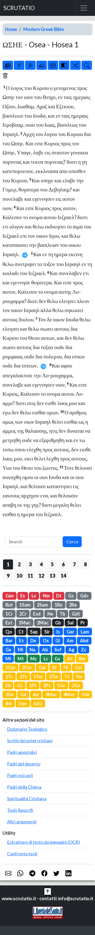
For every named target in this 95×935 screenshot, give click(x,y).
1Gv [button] (61, 685)
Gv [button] (57, 658)
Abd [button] (84, 640)
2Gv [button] (76, 685)
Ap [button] (36, 694)
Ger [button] (70, 632)
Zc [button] (83, 649)
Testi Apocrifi (20, 810)
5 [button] (52, 564)
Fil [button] (65, 667)
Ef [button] (54, 667)
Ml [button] (8, 658)
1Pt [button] (32, 685)
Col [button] (78, 667)
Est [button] (9, 622)
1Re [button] (58, 605)
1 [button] (8, 564)
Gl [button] (57, 640)
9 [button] (8, 576)
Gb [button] (58, 622)
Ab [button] (45, 649)
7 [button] (74, 564)
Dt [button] (58, 595)
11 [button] (30, 576)
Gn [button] (8, 649)
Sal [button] (70, 622)
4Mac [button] (69, 694)
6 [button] (63, 564)
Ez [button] (21, 640)
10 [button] (19, 576)
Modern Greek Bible (43, 29)
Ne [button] (50, 614)
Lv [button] (34, 595)
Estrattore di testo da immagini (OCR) (43, 842)
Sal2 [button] (37, 703)
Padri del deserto (23, 763)
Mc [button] (33, 658)
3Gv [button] (10, 694)
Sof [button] (58, 649)
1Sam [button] (24, 605)
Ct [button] (21, 632)
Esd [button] (37, 614)
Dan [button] (23, 703)
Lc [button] (46, 658)
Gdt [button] (76, 614)
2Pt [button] (46, 685)
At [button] (69, 658)
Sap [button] (34, 632)
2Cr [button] (23, 614)
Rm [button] (82, 658)
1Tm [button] (38, 676)
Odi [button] (85, 694)
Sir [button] (47, 632)
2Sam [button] (42, 605)
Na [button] (32, 649)
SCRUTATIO (19, 8)
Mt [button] (21, 658)
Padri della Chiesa (24, 787)
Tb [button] (62, 614)
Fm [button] (79, 676)
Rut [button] (9, 605)
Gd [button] (23, 694)
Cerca (72, 541)
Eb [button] (8, 685)
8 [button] (85, 564)
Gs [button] (71, 595)
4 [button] (41, 564)
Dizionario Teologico (27, 729)
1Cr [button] (9, 614)
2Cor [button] (27, 667)
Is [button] (58, 632)
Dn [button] (33, 640)
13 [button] (52, 576)
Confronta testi (22, 853)
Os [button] (46, 640)
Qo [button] (9, 632)
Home (11, 29)
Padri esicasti (20, 775)
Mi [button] (20, 649)
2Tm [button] (53, 676)
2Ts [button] (23, 676)
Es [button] (22, 595)
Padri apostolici (22, 752)
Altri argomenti (22, 821)
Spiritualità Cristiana (26, 798)
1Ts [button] (9, 676)
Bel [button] (9, 703)
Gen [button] (10, 595)
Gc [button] (20, 685)
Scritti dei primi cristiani (29, 740)
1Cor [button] (11, 667)
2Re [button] (73, 605)
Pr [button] (82, 622)
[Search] (34, 541)
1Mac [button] (24, 622)
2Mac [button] (42, 622)
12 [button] (41, 576)
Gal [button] (42, 667)
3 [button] (30, 564)
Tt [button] (66, 676)
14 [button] (63, 576)
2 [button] (19, 564)
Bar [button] (9, 640)
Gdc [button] (84, 595)
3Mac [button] (51, 694)
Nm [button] (46, 595)
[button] (47, 891)
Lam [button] (85, 632)
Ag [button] (71, 649)
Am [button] (70, 640)
